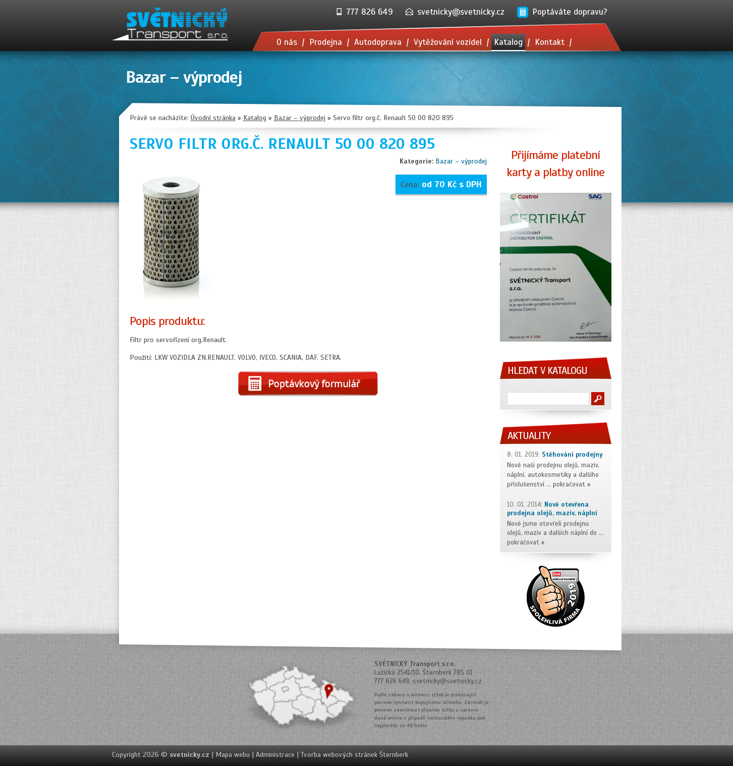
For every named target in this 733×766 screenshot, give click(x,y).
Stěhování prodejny (572, 455)
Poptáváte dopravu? (569, 12)
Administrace (275, 754)
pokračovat (569, 484)
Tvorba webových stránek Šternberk (354, 754)
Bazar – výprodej (461, 161)
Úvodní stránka (213, 118)
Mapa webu (232, 754)
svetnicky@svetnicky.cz (460, 12)
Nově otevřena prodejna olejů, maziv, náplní (552, 509)
